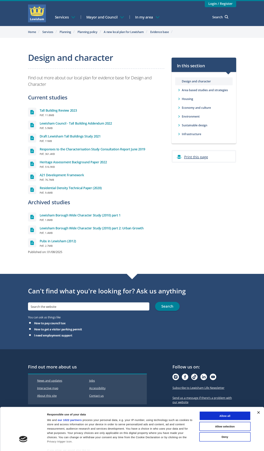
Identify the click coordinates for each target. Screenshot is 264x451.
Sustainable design (194, 125)
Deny (225, 416)
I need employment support (53, 335)
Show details (188, 443)
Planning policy (87, 32)
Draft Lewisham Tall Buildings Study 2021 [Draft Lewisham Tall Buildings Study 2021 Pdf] (70, 136)
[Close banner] (258, 392)
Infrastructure (191, 134)
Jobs (92, 381)
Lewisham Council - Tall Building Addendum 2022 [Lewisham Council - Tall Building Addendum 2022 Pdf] (76, 123)
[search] (88, 306)
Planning (65, 32)
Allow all (224, 395)
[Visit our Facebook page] (185, 377)
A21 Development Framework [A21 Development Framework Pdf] (62, 175)
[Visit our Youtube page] (213, 377)
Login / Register (220, 3)
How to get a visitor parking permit (58, 329)
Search (220, 17)
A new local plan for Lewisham (124, 32)
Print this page (196, 157)
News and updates (49, 381)
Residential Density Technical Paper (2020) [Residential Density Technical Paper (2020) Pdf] (71, 188)
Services (47, 32)
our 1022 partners (70, 399)
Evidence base (159, 32)
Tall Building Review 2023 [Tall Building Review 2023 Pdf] (58, 110)
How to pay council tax (50, 323)
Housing (187, 99)
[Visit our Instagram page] (175, 377)
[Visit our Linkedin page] (203, 377)
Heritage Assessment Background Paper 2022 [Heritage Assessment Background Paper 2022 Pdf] (73, 162)
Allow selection (225, 406)
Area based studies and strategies (205, 90)
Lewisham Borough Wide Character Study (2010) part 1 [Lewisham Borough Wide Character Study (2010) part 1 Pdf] (80, 215)
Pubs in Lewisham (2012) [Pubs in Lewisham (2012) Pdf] (58, 241)
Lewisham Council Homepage (37, 13)
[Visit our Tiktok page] (194, 377)
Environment (191, 116)
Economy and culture (196, 108)
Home (32, 32)
